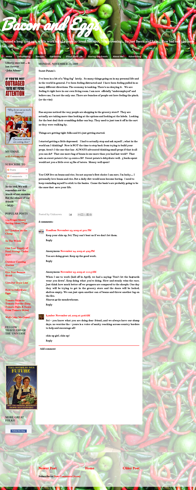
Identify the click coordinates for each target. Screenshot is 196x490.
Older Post (131, 468)
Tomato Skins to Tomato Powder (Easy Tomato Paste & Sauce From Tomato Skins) (18, 305)
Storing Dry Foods (98, 56)
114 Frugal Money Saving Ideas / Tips (16, 221)
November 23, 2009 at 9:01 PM (74, 230)
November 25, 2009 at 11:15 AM (78, 271)
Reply (49, 240)
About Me (118, 56)
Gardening (55, 56)
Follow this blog (18, 431)
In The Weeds (13, 240)
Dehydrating (24, 56)
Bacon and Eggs (49, 24)
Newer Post (47, 468)
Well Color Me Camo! (17, 317)
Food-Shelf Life (74, 56)
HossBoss (51, 230)
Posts (11, 169)
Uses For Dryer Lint (16, 282)
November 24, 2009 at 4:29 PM (77, 251)
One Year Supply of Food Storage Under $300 (16, 251)
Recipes (40, 56)
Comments (14, 176)
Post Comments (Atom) (67, 476)
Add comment (48, 348)
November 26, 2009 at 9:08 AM (73, 315)
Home (9, 56)
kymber (50, 315)
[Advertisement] (89, 445)
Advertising (134, 56)
